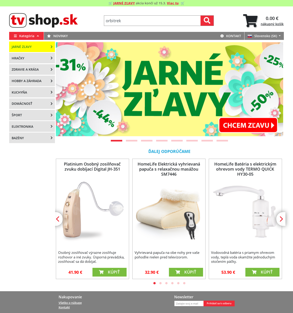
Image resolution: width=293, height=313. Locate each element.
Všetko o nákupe (70, 303)
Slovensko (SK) (263, 36)
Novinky (57, 36)
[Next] (274, 89)
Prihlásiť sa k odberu (219, 303)
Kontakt (230, 36)
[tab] (263, 21)
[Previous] (65, 89)
